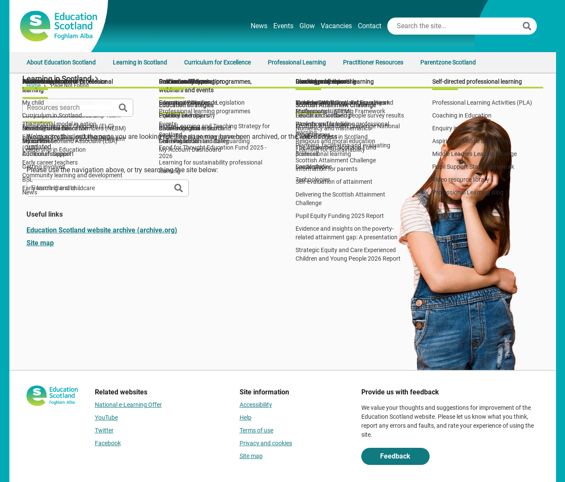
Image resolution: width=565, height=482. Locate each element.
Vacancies (336, 26)
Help (246, 417)
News (259, 26)
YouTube (106, 417)
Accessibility (256, 404)
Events (283, 26)
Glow (307, 26)
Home (33, 85)
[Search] (527, 26)
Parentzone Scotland (448, 62)
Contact (369, 26)
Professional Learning (297, 62)
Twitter (104, 430)
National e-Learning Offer (128, 404)
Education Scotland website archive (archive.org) (101, 230)
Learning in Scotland (140, 62)
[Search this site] (454, 26)
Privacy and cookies (266, 443)
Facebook (108, 443)
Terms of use (256, 430)
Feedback (395, 456)
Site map (40, 243)
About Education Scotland (61, 62)
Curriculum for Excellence (217, 62)
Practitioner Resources (373, 62)
